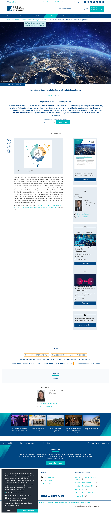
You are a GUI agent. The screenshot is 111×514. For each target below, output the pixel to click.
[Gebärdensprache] (79, 2)
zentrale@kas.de (47, 477)
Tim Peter (51, 96)
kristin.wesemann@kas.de (47, 403)
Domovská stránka (13, 20)
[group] (19, 424)
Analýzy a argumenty (39, 20)
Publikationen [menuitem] (51, 16)
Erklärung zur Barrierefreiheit (57, 502)
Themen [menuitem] (22, 16)
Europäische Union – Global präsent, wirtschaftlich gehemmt (68, 20)
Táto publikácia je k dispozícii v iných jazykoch (55, 119)
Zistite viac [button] (20, 489)
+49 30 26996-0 (47, 481)
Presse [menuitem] (90, 16)
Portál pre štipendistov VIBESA (86, 483)
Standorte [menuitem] (77, 16)
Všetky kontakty (46, 484)
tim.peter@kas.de (81, 214)
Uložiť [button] (9, 511)
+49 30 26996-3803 (44, 406)
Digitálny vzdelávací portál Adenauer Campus (86, 478)
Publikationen (26, 20)
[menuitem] (10, 16)
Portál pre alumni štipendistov (86, 486)
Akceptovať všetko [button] (27, 511)
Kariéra (43, 2)
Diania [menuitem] (65, 16)
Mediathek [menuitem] (35, 16)
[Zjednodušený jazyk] (74, 2)
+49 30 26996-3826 (81, 217)
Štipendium (61, 2)
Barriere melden (73, 502)
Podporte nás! (81, 496)
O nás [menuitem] (101, 16)
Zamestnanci (51, 2)
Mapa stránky (85, 502)
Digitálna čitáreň (81, 489)
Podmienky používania (37, 502)
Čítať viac (85, 263)
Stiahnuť (85, 180)
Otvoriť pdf (63, 122)
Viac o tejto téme (85, 325)
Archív (68, 2)
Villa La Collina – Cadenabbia (85, 493)
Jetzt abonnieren (55, 463)
